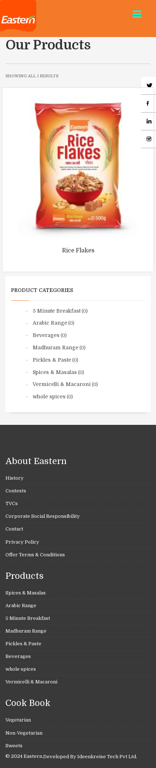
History (14, 478)
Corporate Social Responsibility (42, 516)
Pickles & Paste (52, 360)
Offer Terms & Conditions (35, 554)
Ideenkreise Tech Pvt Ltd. (107, 756)
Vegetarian (18, 720)
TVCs (11, 503)
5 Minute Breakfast (57, 311)
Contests (15, 490)
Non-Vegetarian (23, 733)
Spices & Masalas (55, 372)
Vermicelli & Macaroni (62, 384)
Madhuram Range (55, 347)
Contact (14, 529)
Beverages (46, 335)
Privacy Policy (22, 542)
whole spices (49, 396)
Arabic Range (50, 323)
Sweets (13, 745)
